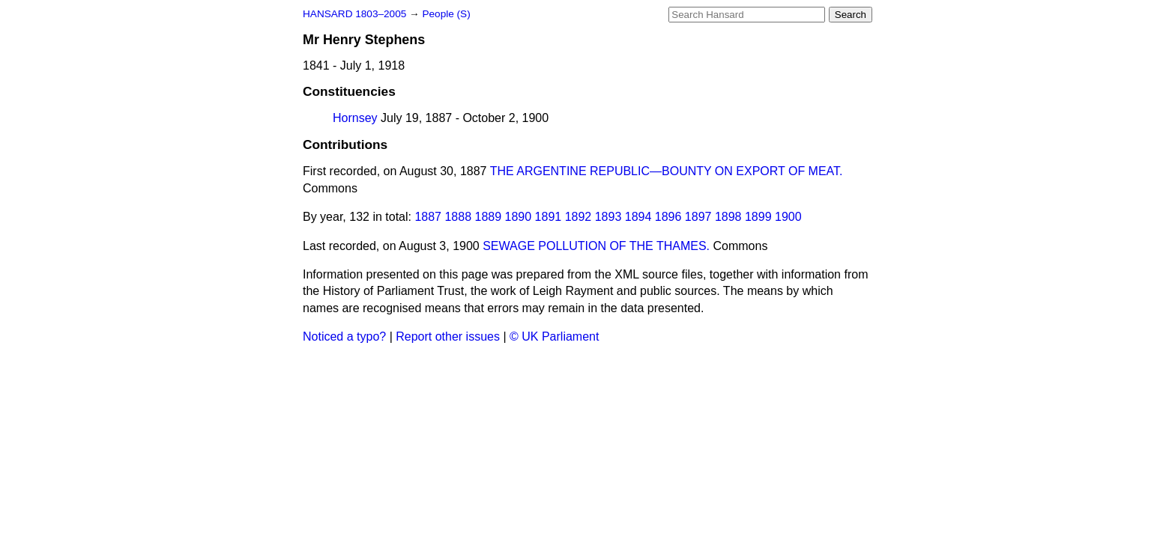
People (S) (446, 13)
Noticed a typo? (344, 336)
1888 (457, 216)
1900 (788, 216)
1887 (427, 216)
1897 (698, 216)
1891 (548, 216)
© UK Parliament (554, 336)
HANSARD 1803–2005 (354, 13)
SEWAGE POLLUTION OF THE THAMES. (596, 246)
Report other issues (448, 336)
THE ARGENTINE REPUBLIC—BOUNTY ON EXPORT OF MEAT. (666, 171)
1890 (518, 216)
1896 (668, 216)
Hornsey (355, 118)
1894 (638, 216)
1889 (488, 216)
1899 (758, 216)
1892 (578, 216)
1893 (608, 216)
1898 (728, 216)
